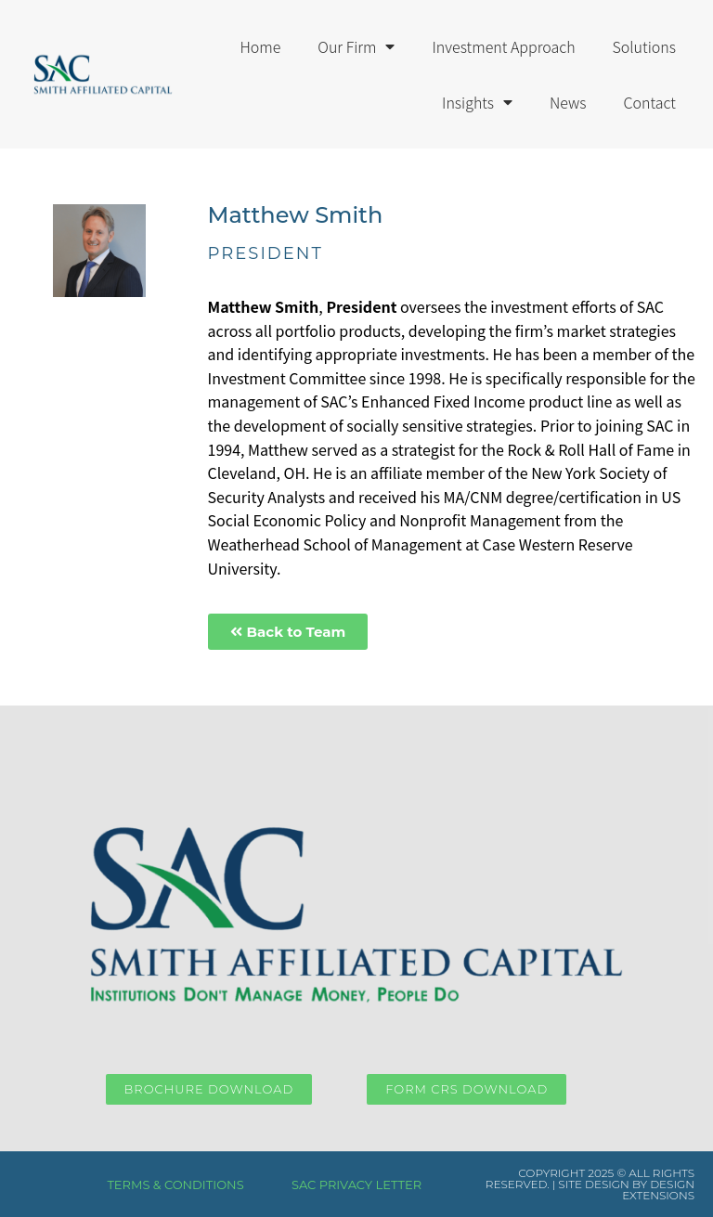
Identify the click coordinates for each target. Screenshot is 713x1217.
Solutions (644, 46)
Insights (477, 102)
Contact (650, 102)
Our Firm (356, 46)
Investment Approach (503, 46)
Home (260, 46)
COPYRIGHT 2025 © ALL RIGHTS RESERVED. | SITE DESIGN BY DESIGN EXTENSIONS (590, 1184)
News (568, 102)
